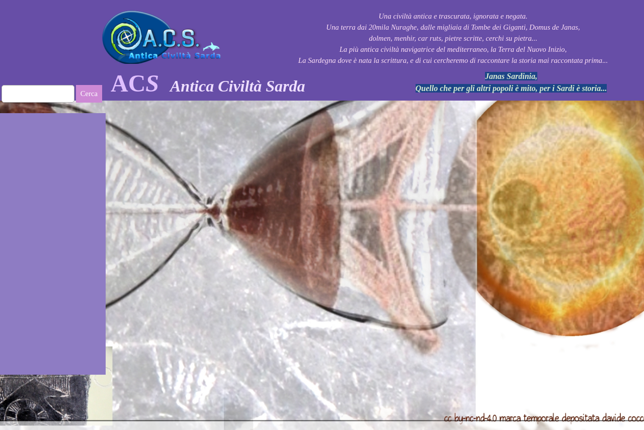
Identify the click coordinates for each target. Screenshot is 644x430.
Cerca (89, 94)
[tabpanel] (241, 83)
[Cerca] (38, 94)
